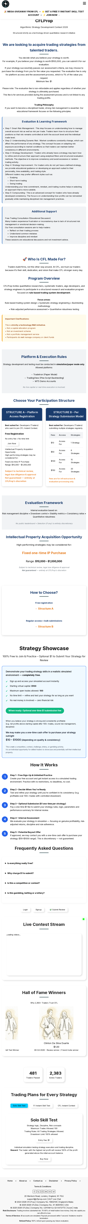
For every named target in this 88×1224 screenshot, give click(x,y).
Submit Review (57, 909)
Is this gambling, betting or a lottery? (26, 893)
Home (10, 1181)
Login (25, 909)
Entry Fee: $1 (44, 1140)
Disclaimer (53, 1181)
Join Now (12, 443)
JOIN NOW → (53, 15)
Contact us (38, 1181)
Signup (39, 909)
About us (23, 1181)
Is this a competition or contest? (23, 883)
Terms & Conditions (42, 1186)
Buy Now (44, 1159)
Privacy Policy (71, 1181)
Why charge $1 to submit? (20, 873)
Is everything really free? (20, 863)
